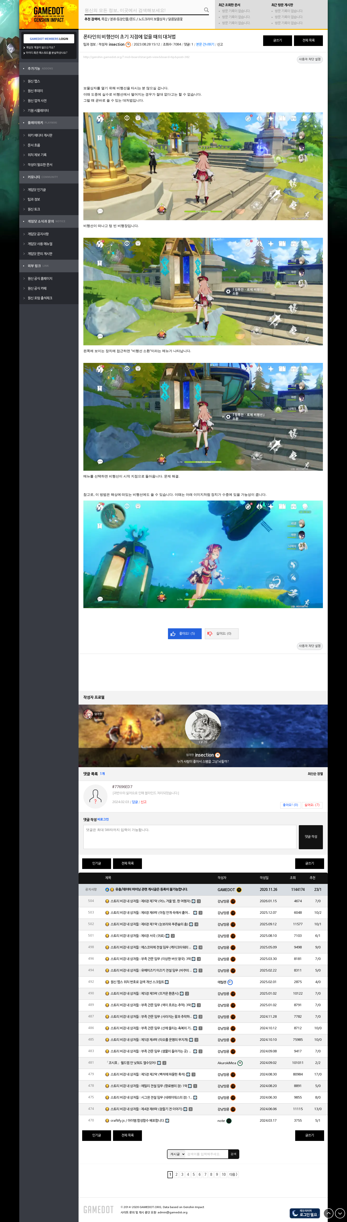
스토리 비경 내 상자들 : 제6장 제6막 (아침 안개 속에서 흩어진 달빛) (152, 913)
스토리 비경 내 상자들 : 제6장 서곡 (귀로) (138, 936)
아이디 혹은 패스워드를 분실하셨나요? (47, 52)
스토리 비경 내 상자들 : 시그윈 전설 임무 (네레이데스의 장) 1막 (152, 1098)
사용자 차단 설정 (310, 59)
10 (224, 1175)
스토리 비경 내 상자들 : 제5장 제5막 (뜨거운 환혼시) (145, 994)
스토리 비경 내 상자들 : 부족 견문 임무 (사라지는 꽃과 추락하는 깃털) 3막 (152, 1017)
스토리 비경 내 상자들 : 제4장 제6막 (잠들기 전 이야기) (147, 1109)
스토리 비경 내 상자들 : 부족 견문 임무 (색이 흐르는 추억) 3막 (151, 1005)
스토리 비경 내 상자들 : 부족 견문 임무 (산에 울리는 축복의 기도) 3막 (152, 1028)
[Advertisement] (203, 74)
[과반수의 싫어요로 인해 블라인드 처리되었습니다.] (146, 793)
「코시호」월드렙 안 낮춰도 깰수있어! (130, 1063)
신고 (220, 44)
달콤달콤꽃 (175, 19)
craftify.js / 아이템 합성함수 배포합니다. (138, 1121)
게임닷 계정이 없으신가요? (40, 47)
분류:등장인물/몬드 (123, 19)
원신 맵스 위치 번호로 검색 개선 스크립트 (137, 982)
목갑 (104, 19)
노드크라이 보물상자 (152, 19)
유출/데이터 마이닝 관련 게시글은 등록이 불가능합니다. (151, 889)
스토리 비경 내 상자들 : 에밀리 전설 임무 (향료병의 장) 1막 (149, 1086)
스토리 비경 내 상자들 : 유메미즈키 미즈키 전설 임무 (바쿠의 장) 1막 (152, 970)
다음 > (233, 1175)
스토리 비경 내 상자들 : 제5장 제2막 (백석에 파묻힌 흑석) (148, 1074)
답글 (135, 802)
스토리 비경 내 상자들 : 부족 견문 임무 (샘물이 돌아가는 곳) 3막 (152, 1051)
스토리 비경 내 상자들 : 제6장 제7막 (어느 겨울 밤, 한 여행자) (151, 901)
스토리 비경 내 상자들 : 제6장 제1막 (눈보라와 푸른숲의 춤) (149, 924)
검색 (233, 1154)
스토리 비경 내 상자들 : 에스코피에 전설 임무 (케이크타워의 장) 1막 (152, 947)
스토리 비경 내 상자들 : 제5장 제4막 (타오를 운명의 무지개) (149, 1040)
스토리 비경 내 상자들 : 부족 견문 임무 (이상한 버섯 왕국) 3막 (151, 959)
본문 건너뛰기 (205, 44)
